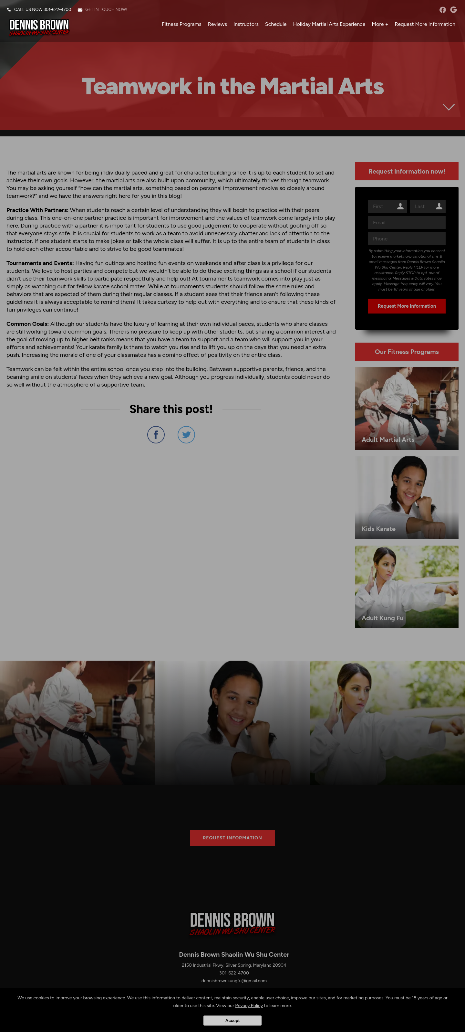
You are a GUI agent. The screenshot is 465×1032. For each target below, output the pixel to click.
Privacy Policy (249, 1005)
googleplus (453, 9)
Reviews (217, 24)
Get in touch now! (106, 9)
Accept (232, 1020)
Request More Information (425, 24)
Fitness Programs (182, 24)
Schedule (276, 24)
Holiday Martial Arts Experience (329, 24)
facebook (442, 9)
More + (380, 24)
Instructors (246, 24)
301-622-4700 (57, 9)
